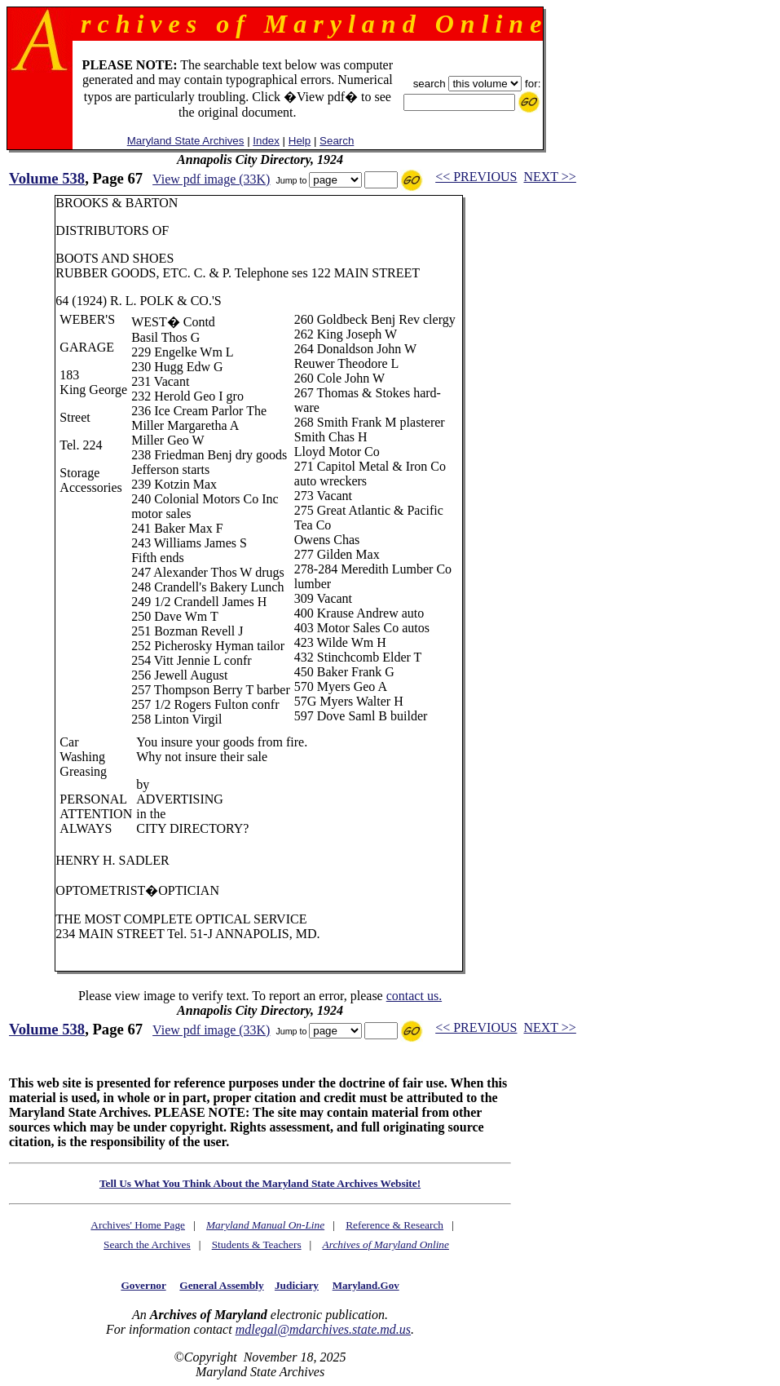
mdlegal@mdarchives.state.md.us (323, 1329)
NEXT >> (549, 177)
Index (266, 141)
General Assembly (221, 1285)
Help (300, 141)
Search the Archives (147, 1244)
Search (336, 141)
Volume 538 (47, 178)
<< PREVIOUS (476, 177)
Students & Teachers (257, 1244)
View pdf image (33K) (211, 179)
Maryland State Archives (186, 141)
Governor (143, 1285)
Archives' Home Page (137, 1225)
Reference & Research (394, 1225)
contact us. (414, 996)
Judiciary (297, 1285)
